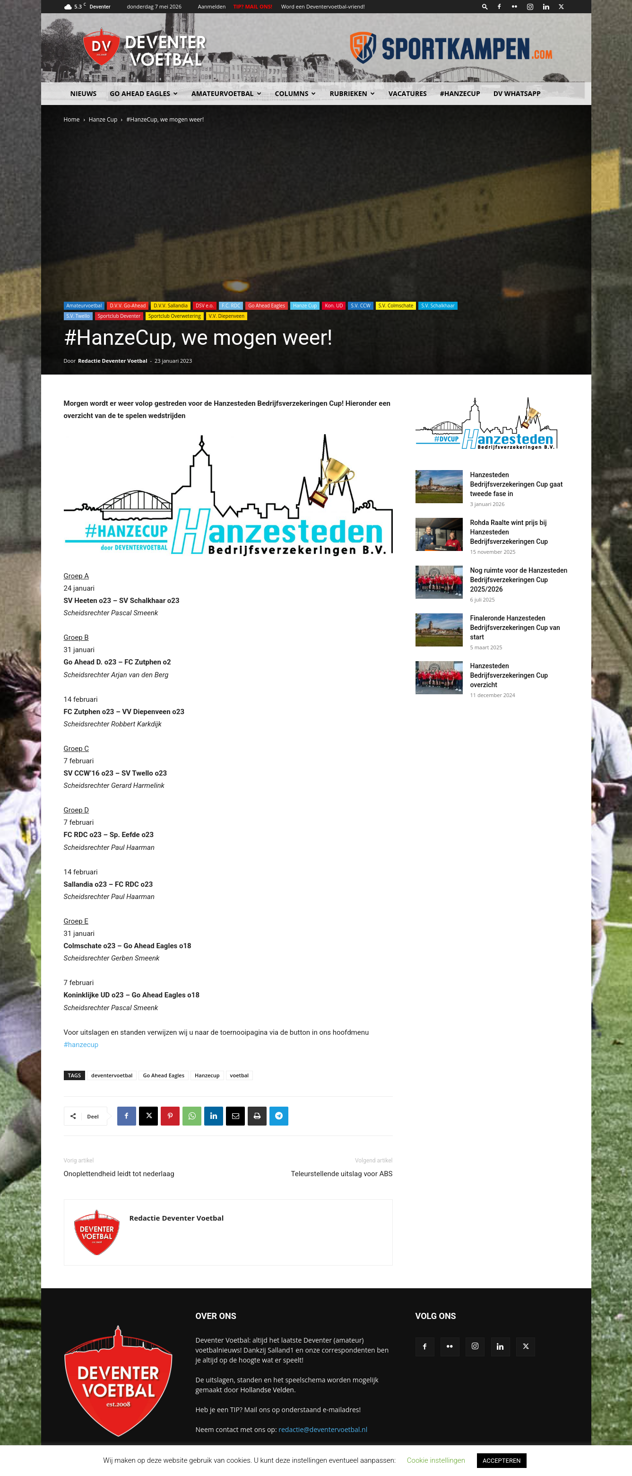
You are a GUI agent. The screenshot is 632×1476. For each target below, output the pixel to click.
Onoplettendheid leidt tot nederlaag (119, 1174)
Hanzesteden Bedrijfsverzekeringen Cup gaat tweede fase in (516, 484)
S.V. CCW (360, 305)
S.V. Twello (78, 316)
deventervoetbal (111, 1075)
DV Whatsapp (517, 93)
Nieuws (83, 93)
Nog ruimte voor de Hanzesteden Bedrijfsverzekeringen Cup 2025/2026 (519, 580)
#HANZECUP (460, 93)
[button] (485, 6)
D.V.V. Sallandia (171, 305)
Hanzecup (207, 1075)
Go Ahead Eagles (144, 93)
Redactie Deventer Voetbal (112, 360)
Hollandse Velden (267, 1389)
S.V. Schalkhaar (437, 305)
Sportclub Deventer (119, 316)
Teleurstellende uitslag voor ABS (341, 1174)
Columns (295, 93)
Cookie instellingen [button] (436, 1460)
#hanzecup (81, 1044)
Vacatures (408, 93)
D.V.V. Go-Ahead (128, 305)
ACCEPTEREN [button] (502, 1460)
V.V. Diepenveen (226, 316)
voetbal (239, 1075)
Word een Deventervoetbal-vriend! (323, 6)
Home (72, 119)
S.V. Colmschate (396, 305)
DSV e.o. (205, 305)
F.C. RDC (231, 305)
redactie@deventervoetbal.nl (322, 1429)
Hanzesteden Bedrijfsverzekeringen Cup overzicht (509, 675)
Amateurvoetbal (226, 93)
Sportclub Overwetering (174, 316)
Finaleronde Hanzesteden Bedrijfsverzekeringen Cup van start (515, 627)
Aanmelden (212, 6)
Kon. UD (334, 305)
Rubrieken (351, 93)
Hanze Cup (103, 119)
